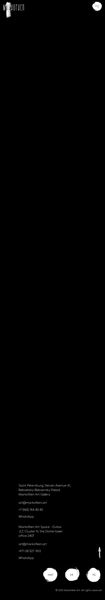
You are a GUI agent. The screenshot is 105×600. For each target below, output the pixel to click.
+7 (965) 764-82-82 (31, 509)
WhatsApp (26, 516)
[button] (97, 6)
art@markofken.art (33, 502)
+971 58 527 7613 (30, 551)
